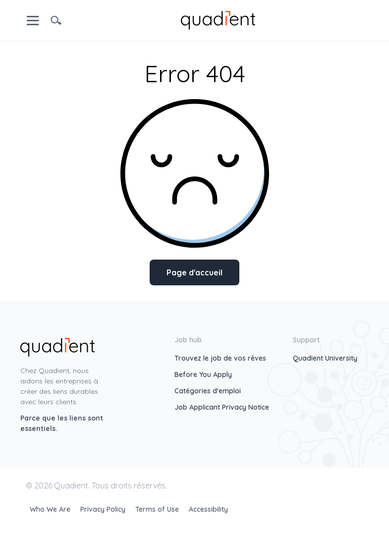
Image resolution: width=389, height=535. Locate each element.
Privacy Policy (103, 509)
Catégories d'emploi (207, 390)
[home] (218, 19)
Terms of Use (158, 509)
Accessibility (208, 509)
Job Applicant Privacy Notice (221, 407)
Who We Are (51, 509)
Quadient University (325, 358)
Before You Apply (203, 374)
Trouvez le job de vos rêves (220, 358)
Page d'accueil (194, 272)
